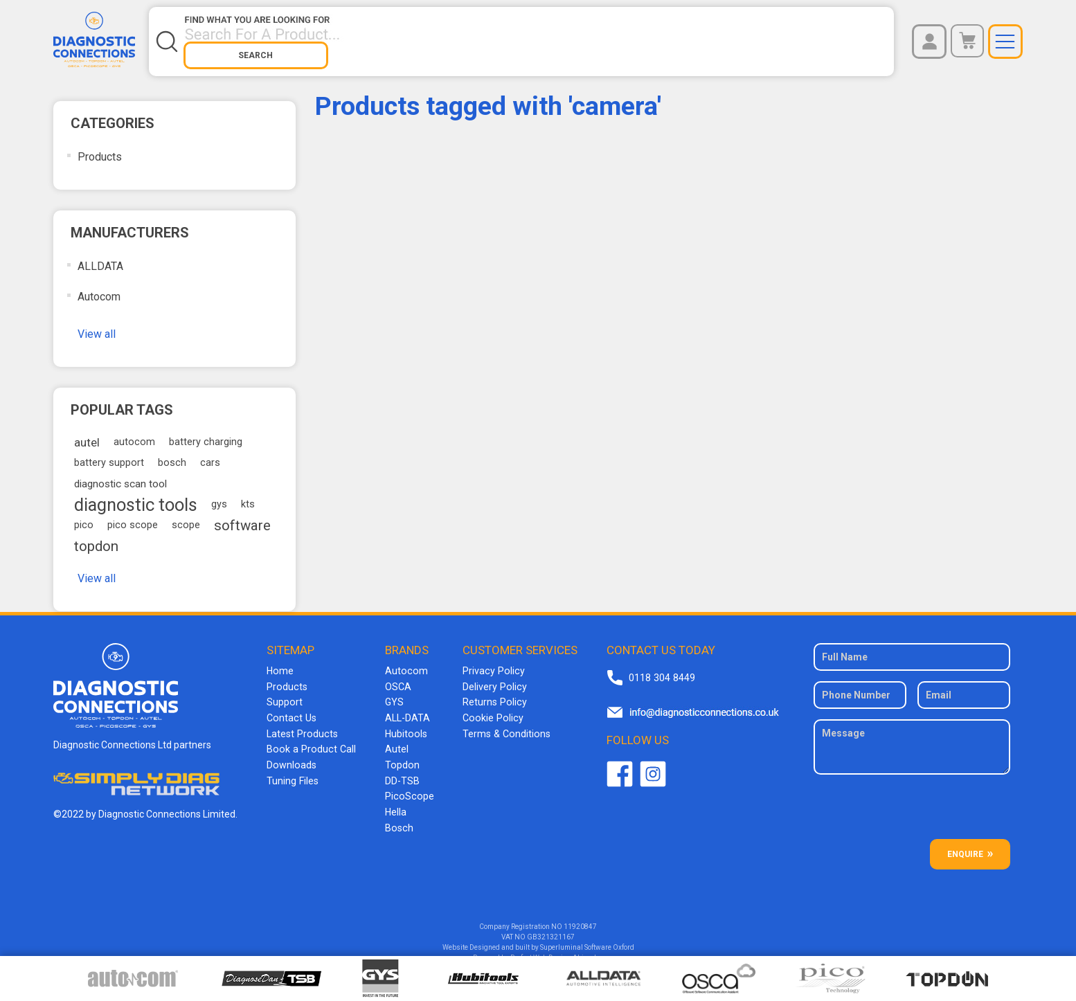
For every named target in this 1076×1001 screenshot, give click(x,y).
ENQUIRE (965, 845)
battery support (109, 454)
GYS (392, 692)
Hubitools (403, 722)
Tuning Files (293, 768)
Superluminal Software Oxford (587, 938)
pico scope (132, 516)
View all (97, 325)
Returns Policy (491, 692)
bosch (172, 454)
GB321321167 (551, 928)
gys (219, 495)
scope (186, 516)
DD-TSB (400, 768)
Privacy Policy (489, 661)
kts (248, 495)
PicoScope (406, 783)
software (242, 516)
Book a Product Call (310, 737)
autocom (134, 433)
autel (87, 433)
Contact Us (292, 707)
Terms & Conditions (502, 722)
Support (285, 692)
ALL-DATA (405, 707)
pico (83, 516)
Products (100, 147)
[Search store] (464, 37)
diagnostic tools (135, 495)
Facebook (618, 765)
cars (210, 454)
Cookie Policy (488, 707)
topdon (96, 537)
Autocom (99, 287)
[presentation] (913, 803)
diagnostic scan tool (120, 475)
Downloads (292, 753)
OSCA (396, 677)
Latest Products (302, 722)
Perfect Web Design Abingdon (557, 949)
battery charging (205, 433)
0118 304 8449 (659, 668)
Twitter (651, 765)
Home (281, 661)
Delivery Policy (491, 677)
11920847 (580, 917)
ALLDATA (100, 257)
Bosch (396, 814)
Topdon (399, 753)
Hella (393, 798)
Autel (394, 737)
